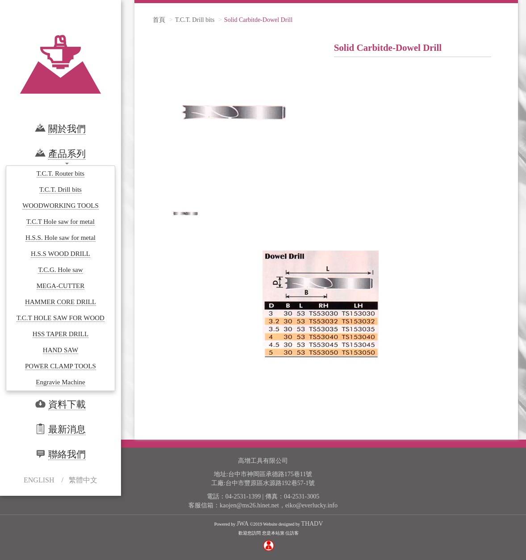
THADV (312, 523)
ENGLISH (39, 480)
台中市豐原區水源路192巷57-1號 (270, 483)
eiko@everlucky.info (311, 505)
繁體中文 (83, 480)
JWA (243, 523)
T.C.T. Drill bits (195, 19)
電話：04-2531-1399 (234, 496)
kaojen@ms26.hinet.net (249, 505)
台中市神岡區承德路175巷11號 (270, 474)
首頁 (159, 19)
